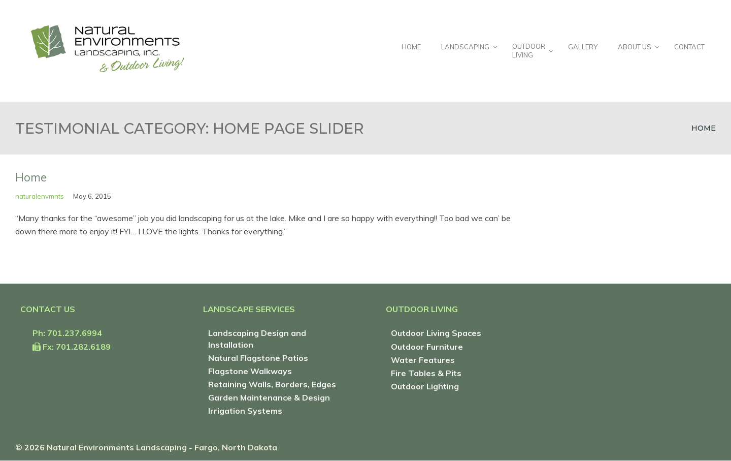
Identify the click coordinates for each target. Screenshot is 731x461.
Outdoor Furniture (427, 347)
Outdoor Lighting (425, 386)
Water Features (423, 360)
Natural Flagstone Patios (258, 358)
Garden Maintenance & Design (269, 397)
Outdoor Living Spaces (436, 333)
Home (703, 128)
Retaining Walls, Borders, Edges (272, 384)
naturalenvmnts (39, 196)
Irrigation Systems (245, 411)
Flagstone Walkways (250, 371)
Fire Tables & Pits (426, 373)
